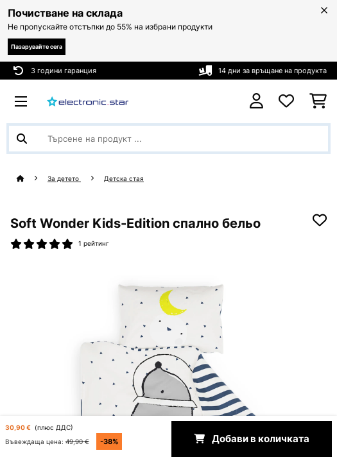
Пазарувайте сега (36, 46)
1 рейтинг (93, 243)
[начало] (32, 179)
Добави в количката (251, 439)
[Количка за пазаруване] (318, 101)
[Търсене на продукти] (168, 138)
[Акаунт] (256, 101)
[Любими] (286, 101)
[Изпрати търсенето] (22, 138)
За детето (64, 179)
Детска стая (124, 179)
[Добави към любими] (320, 220)
